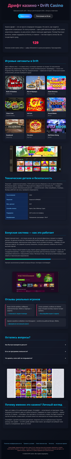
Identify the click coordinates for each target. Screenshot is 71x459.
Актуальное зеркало (61, 443)
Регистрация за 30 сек (43, 16)
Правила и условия (29, 443)
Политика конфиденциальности (13, 443)
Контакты (51, 443)
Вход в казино (25, 16)
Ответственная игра (41, 443)
